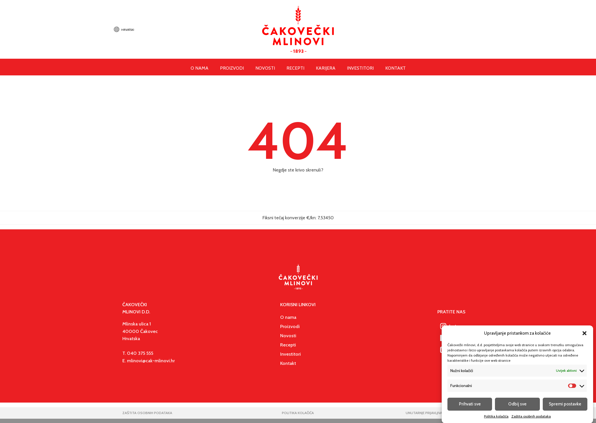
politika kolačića (298, 413)
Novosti (265, 68)
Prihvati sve (470, 408)
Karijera (325, 68)
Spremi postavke (565, 408)
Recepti (295, 68)
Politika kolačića (496, 420)
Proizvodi (232, 68)
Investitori (360, 68)
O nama (288, 317)
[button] (584, 337)
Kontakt (395, 68)
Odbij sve (517, 408)
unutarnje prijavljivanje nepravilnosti (440, 413)
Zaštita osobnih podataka (531, 420)
